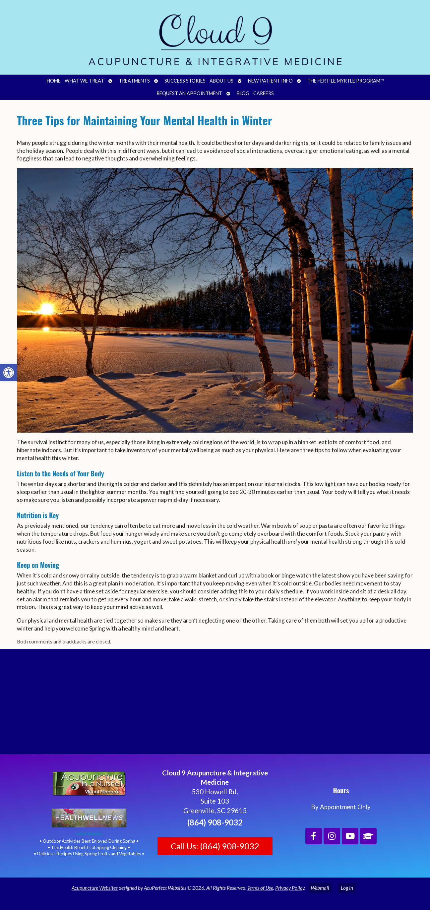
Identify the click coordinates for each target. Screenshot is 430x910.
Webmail (320, 888)
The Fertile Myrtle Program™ (345, 81)
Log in (347, 888)
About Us (221, 81)
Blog (243, 93)
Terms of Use (260, 888)
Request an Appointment (189, 93)
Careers (263, 93)
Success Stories (185, 81)
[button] (8, 372)
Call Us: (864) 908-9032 (215, 846)
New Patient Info (270, 81)
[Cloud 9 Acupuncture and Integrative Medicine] (215, 704)
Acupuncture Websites (95, 888)
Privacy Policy (289, 888)
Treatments (134, 81)
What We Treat (84, 81)
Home (54, 81)
